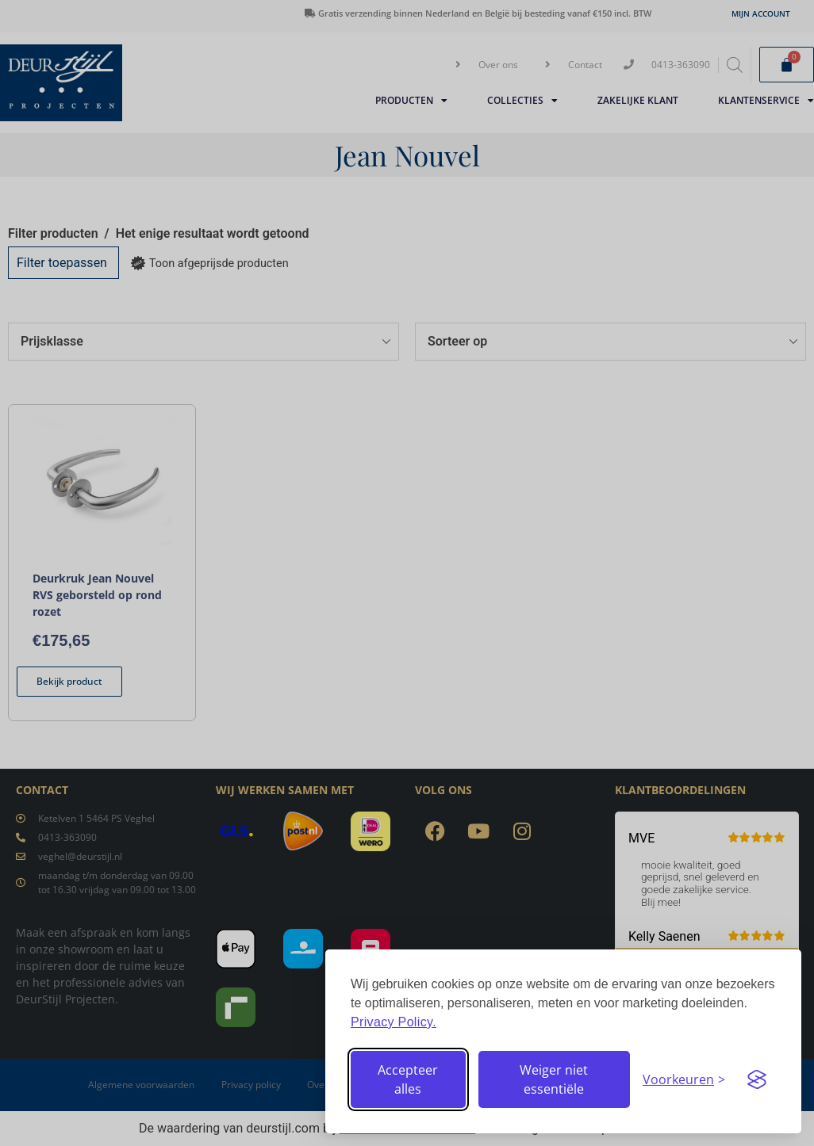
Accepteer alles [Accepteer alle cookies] (408, 1079)
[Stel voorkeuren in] (684, 1079)
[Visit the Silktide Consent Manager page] (757, 1079)
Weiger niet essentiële (554, 1079)
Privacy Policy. (393, 1022)
